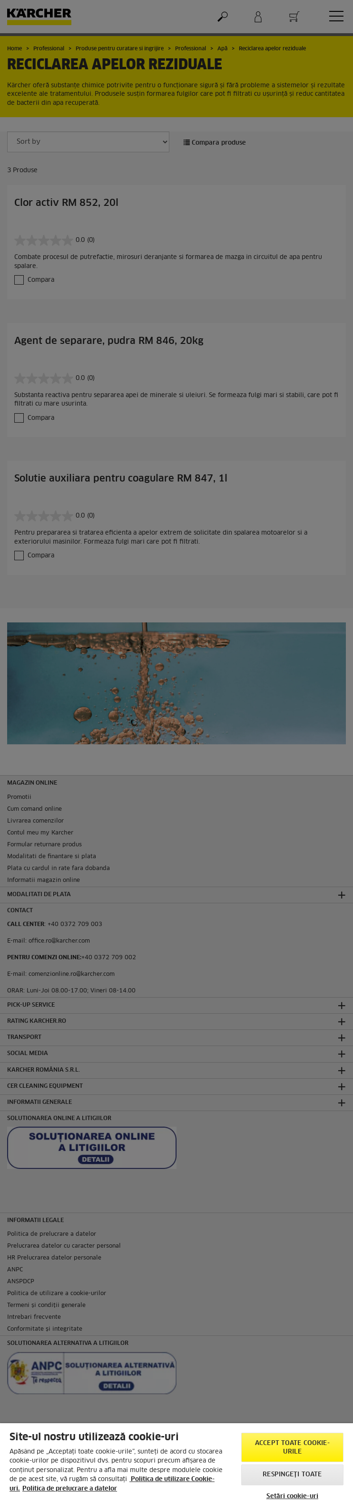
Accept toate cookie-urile (292, 1447)
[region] (176, 1466)
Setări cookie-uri (292, 1496)
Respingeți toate (292, 1475)
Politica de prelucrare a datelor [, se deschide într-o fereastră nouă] (69, 1489)
